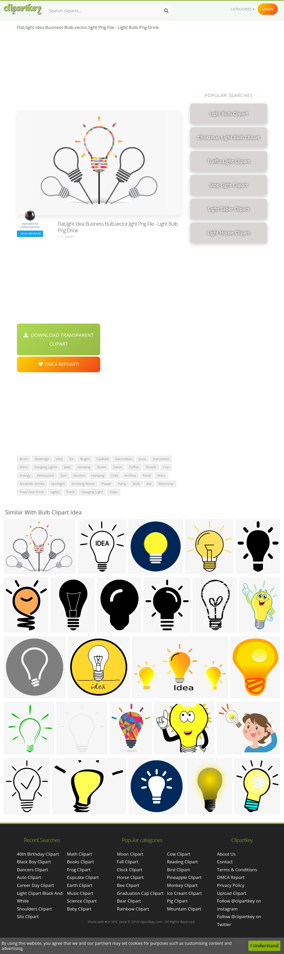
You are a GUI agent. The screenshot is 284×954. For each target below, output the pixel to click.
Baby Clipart (79, 909)
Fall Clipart (127, 862)
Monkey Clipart (182, 885)
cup (166, 467)
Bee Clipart (128, 885)
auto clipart (29, 877)
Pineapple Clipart (184, 877)
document (161, 459)
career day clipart (35, 885)
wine (24, 467)
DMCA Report (231, 877)
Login (267, 9)
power (106, 483)
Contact (225, 862)
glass (161, 475)
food (146, 475)
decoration (123, 459)
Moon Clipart (130, 854)
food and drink (32, 492)
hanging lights (45, 467)
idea (59, 459)
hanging (98, 475)
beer (67, 467)
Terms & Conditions (237, 870)
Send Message (30, 233)
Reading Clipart (182, 862)
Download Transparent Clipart (58, 339)
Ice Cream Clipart (184, 893)
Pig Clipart (177, 901)
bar (149, 483)
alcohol (79, 475)
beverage (42, 459)
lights (55, 492)
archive (130, 475)
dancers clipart (32, 870)
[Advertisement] (99, 72)
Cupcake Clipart (83, 877)
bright (85, 459)
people (151, 467)
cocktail (102, 459)
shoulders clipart (34, 909)
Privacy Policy (230, 885)
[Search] (166, 11)
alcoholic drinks (32, 483)
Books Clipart (80, 862)
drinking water (83, 483)
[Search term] (109, 10)
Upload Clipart (231, 893)
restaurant (45, 475)
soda (113, 492)
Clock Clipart (129, 870)
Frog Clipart (78, 870)
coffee (134, 467)
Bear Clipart (129, 901)
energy (25, 475)
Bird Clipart (178, 870)
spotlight (58, 483)
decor (117, 467)
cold (114, 475)
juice (142, 459)
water (101, 467)
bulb (136, 483)
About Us (226, 854)
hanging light (92, 492)
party (122, 483)
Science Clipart (82, 901)
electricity (166, 483)
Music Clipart (80, 893)
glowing (84, 467)
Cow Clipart (178, 854)
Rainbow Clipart (133, 909)
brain (24, 459)
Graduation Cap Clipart (140, 893)
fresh (70, 492)
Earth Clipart (79, 885)
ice (71, 459)
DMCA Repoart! (58, 364)
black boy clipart (34, 862)
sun (64, 475)
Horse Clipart (130, 877)
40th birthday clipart (38, 854)
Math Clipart (79, 854)
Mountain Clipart (184, 909)
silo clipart (28, 916)
